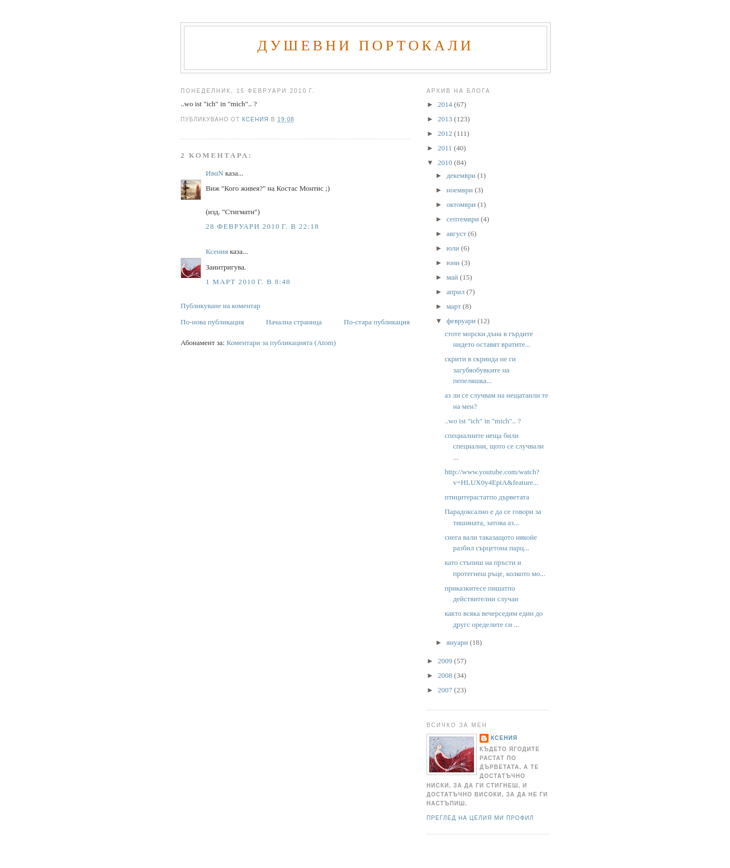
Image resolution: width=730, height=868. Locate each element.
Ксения (217, 251)
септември (464, 219)
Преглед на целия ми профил (480, 818)
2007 (446, 690)
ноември (461, 190)
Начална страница (294, 322)
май (453, 277)
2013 (446, 119)
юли (454, 248)
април (457, 291)
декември (462, 175)
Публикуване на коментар (220, 305)
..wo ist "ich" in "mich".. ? (482, 421)
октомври (462, 204)
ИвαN (215, 173)
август (457, 233)
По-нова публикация (212, 322)
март (455, 306)
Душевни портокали (365, 45)
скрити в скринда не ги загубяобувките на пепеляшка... (479, 370)
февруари (462, 321)
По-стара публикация (377, 322)
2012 (446, 133)
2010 (446, 162)
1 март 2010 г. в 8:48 (248, 281)
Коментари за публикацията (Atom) (281, 342)
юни (454, 262)
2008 (446, 675)
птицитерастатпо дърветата (486, 497)
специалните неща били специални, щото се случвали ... (493, 446)
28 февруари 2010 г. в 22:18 (262, 226)
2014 (446, 104)
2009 (446, 661)
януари (458, 642)
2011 (446, 148)
